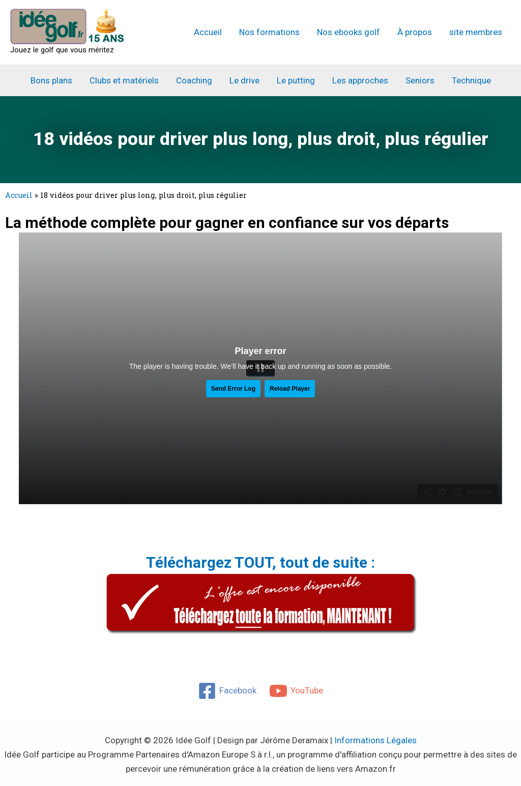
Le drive (244, 80)
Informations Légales (375, 740)
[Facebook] (227, 691)
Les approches (360, 80)
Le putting (296, 80)
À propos (414, 32)
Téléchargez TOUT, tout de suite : (260, 562)
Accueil (208, 32)
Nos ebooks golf (348, 32)
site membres (475, 32)
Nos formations (269, 32)
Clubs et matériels (124, 80)
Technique (471, 80)
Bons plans (51, 80)
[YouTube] (296, 691)
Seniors (420, 80)
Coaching (194, 80)
